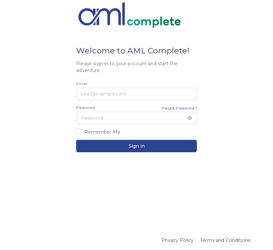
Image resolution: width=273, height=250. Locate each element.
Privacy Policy (177, 240)
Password (85, 107)
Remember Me (102, 132)
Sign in (137, 146)
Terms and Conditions (225, 240)
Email (82, 83)
